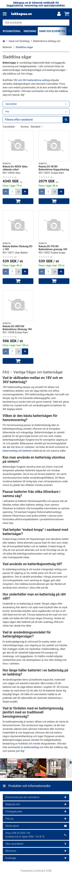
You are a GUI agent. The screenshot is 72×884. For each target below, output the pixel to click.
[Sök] (66, 23)
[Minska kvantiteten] (6, 192)
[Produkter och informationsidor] (6, 14)
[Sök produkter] (36, 23)
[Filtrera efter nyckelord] (36, 119)
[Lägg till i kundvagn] (18, 201)
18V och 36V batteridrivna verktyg (31, 80)
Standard (37, 126)
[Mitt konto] (59, 14)
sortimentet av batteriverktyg (23, 747)
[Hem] (21, 14)
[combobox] (36, 23)
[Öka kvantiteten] (25, 192)
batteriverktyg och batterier (17, 450)
